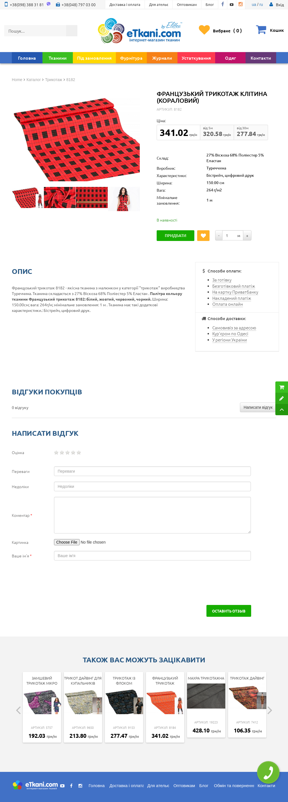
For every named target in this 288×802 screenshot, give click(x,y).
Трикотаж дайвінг (247, 678)
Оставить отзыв (228, 610)
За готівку (221, 280)
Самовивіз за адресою (234, 327)
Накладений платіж (231, 298)
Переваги (21, 471)
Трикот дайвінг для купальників (83, 680)
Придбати (175, 235)
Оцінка (18, 452)
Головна (27, 58)
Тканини (58, 58)
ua (254, 4)
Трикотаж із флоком (124, 680)
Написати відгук (258, 407)
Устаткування (196, 58)
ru (261, 4)
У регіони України (229, 340)
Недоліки (20, 486)
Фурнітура (131, 58)
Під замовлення (94, 58)
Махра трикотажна (206, 678)
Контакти (261, 58)
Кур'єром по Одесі (230, 333)
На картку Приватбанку (235, 292)
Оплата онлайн (227, 304)
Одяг (230, 58)
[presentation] (54, 583)
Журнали (162, 58)
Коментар (22, 515)
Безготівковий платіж (233, 286)
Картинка (20, 542)
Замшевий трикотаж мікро (41, 680)
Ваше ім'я (22, 556)
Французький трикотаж (165, 680)
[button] (280, 4)
